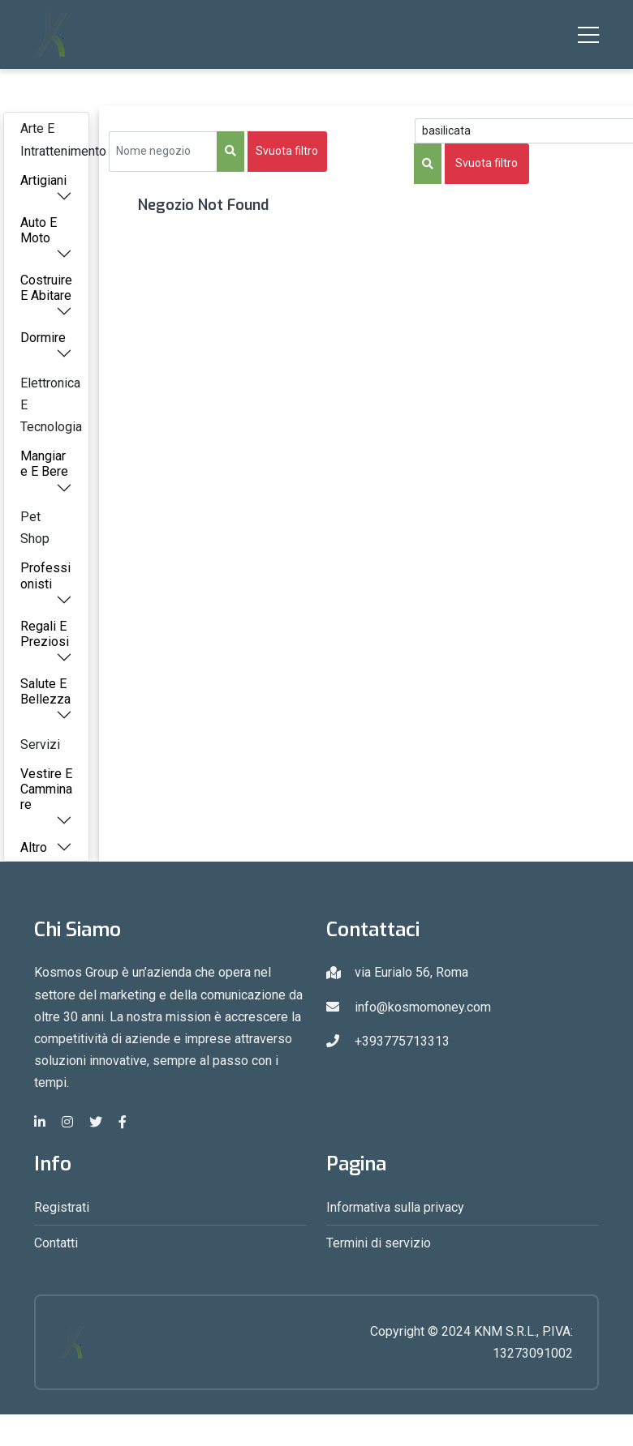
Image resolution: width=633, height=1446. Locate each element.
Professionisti (45, 575)
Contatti (56, 1243)
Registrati (61, 1207)
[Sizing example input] (163, 151)
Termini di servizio (378, 1243)
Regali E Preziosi (44, 633)
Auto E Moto (38, 230)
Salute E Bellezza (45, 691)
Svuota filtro (287, 150)
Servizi (40, 744)
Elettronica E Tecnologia (51, 404)
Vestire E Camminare (46, 789)
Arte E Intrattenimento (54, 139)
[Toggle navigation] (588, 35)
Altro (33, 847)
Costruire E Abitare (46, 287)
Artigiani (43, 180)
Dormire (43, 337)
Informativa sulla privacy (395, 1207)
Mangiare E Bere (44, 463)
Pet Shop (35, 527)
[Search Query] (524, 130)
